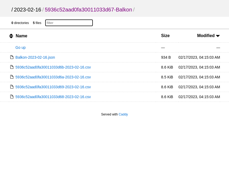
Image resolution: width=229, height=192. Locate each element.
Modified (208, 35)
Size (165, 35)
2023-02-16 (27, 10)
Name (21, 36)
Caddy (123, 114)
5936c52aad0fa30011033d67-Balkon (88, 10)
